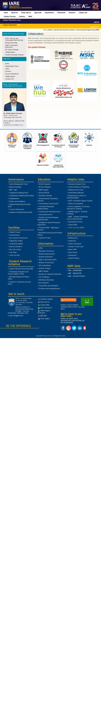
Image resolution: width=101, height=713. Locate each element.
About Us (14, 13)
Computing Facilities (16, 244)
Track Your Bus (14, 255)
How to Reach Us (45, 308)
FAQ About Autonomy (46, 280)
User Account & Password (18, 238)
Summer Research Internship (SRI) (21, 269)
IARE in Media (43, 271)
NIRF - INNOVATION (74, 273)
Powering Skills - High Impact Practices (48, 229)
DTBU (41, 248)
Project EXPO (72, 225)
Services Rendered (11, 74)
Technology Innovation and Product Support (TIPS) (18, 273)
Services (8, 71)
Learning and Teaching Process (49, 212)
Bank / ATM (72, 249)
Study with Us (26, 13)
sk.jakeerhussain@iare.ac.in (13, 125)
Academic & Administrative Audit (20, 212)
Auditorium (72, 241)
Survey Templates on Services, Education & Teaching (78, 208)
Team (7, 69)
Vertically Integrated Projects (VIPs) (18, 278)
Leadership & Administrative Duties (21, 196)
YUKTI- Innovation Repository (11, 46)
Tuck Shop (13, 252)
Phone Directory (68, 300)
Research (72, 13)
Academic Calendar (45, 196)
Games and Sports (74, 244)
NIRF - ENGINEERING (75, 270)
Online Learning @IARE (76, 228)
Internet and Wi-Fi (15, 247)
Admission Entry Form (75, 190)
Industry (22, 17)
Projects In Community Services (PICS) (19, 283)
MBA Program (43, 190)
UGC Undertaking (44, 265)
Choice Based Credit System (48, 204)
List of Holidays (44, 277)
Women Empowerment (47, 254)
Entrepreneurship (11, 43)
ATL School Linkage (11, 50)
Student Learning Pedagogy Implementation (47, 218)
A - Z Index (87, 301)
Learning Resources (45, 215)
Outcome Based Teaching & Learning (47, 200)
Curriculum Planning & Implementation (45, 208)
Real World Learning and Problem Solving (49, 234)
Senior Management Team (18, 184)
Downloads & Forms (75, 222)
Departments (49, 13)
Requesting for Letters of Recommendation (76, 197)
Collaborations (10, 52)
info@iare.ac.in (18, 316)
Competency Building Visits (18, 193)
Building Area (73, 238)
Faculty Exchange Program (14, 55)
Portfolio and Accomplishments (49, 289)
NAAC (30, 17)
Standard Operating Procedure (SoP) (19, 205)
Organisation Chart (11, 66)
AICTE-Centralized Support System (80, 201)
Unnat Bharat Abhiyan (76, 193)
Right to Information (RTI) (47, 260)
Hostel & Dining (73, 258)
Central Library (14, 235)
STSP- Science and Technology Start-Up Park (14, 39)
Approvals (37, 13)
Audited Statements (46, 257)
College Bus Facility (16, 241)
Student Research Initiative (20, 262)
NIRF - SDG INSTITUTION (76, 276)
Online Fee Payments (75, 204)
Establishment (14, 199)
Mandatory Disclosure (46, 251)
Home (6, 13)
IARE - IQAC (13, 190)
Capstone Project (45, 238)
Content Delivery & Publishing (78, 187)
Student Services (10, 17)
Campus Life (83, 13)
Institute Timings (44, 268)
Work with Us (44, 302)
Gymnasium (72, 255)
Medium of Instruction (46, 263)
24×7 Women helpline (45, 299)
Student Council (14, 232)
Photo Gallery (44, 319)
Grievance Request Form (76, 184)
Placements (61, 13)
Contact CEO (9, 79)
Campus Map (43, 305)
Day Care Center (15, 249)
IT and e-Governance (16, 209)
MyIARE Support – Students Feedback (77, 213)
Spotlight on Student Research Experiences (48, 223)
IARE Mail (42, 316)
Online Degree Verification (43, 312)
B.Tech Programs (44, 184)
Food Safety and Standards (48, 286)
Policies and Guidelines (17, 201)
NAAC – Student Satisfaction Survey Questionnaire (77, 218)
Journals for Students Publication (50, 274)
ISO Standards (44, 283)
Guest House (72, 252)
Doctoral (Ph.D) (44, 193)
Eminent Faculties (15, 187)
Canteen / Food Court (75, 247)
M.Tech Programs (45, 187)
